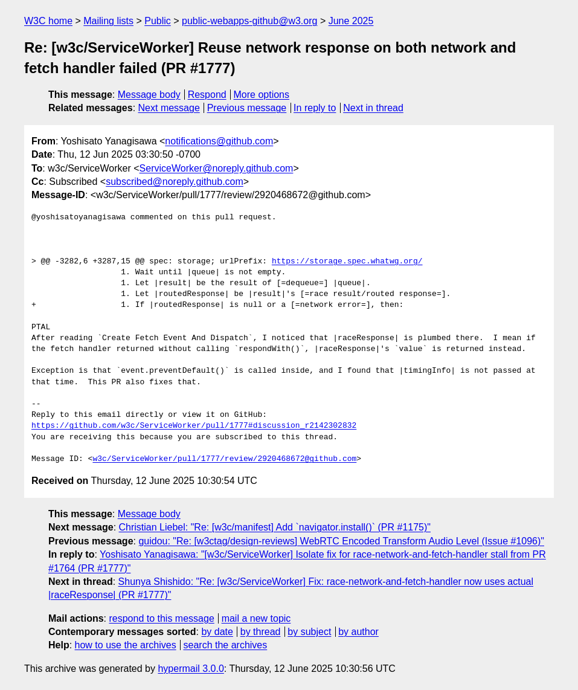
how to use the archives (125, 645)
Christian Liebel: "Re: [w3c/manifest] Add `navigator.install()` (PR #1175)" (275, 527)
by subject (309, 632)
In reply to (315, 108)
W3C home (48, 21)
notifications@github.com (219, 141)
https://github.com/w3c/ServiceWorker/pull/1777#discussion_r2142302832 (193, 426)
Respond (207, 94)
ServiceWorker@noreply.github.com (217, 168)
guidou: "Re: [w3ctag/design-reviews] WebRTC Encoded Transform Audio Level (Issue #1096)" (341, 541)
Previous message (247, 108)
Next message (169, 108)
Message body (149, 94)
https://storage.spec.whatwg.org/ (347, 261)
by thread (260, 632)
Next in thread (373, 108)
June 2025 (351, 21)
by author (358, 632)
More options (262, 94)
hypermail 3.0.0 (190, 668)
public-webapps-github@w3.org (249, 21)
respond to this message (161, 618)
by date (217, 632)
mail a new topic (256, 618)
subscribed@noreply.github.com (174, 181)
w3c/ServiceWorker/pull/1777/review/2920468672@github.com (224, 459)
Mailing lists (108, 21)
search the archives (226, 645)
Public (157, 21)
